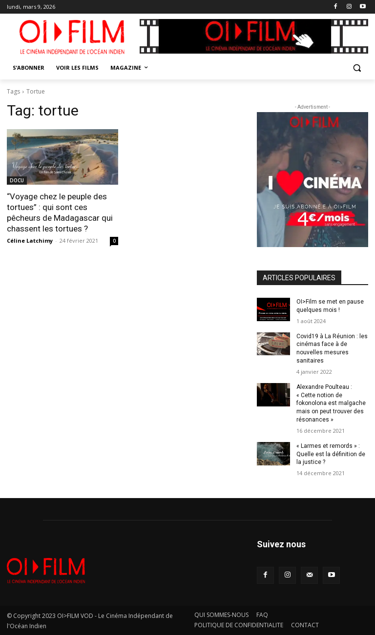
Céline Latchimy (30, 240)
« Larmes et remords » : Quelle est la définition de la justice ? (330, 454)
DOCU (17, 180)
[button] (356, 68)
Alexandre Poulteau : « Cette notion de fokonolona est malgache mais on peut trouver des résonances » (331, 403)
